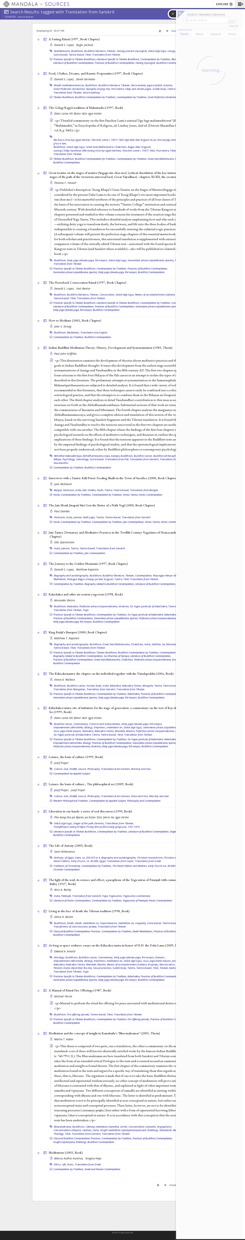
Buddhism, (77, 51)
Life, (64, 1164)
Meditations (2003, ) (65, 1152)
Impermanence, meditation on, (117, 923)
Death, (70, 923)
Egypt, (102, 861)
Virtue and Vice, (139, 796)
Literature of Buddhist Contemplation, (73, 63)
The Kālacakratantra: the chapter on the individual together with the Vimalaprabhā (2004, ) (111, 673)
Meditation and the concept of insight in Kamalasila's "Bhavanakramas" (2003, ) (104, 1033)
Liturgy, (171, 51)
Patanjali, (66, 896)
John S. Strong (62, 326)
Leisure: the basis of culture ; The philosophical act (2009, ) (91, 784)
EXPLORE (224, 4)
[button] (240, 4)
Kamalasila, (165, 1130)
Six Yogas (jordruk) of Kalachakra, (149, 606)
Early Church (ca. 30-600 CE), (164, 866)
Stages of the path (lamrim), (89, 823)
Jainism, (78, 517)
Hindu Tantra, (130, 494)
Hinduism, (69, 490)
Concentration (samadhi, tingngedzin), (150, 1126)
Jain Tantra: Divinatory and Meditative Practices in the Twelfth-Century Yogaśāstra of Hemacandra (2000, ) (122, 534)
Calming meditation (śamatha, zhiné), (107, 1126)
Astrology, (59, 957)
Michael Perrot (63, 996)
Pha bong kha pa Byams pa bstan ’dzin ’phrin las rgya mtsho (91, 817)
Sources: (11, 17)
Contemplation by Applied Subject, (107, 800)
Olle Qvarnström (64, 542)
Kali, (84, 490)
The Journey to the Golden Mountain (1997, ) (88, 563)
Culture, (58, 769)
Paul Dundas (62, 511)
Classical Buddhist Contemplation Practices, (77, 931)
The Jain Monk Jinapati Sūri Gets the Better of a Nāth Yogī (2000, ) (102, 505)
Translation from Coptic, (120, 861)
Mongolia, (148, 685)
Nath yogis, (89, 517)
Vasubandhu (61, 463)
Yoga (85, 610)
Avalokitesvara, (62, 51)
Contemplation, (144, 575)
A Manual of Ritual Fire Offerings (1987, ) (80, 990)
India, (78, 490)
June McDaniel (63, 484)
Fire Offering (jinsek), (138, 1019)
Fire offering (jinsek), (78, 1014)
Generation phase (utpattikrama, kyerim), (151, 260)
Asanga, (115, 456)
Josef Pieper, (62, 790)
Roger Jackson (84, 45)
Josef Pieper (61, 763)
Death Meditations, (142, 931)
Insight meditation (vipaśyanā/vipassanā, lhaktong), (129, 1130)
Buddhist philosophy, (165, 456)
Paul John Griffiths (65, 353)
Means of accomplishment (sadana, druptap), (161, 294)
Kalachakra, (170, 614)
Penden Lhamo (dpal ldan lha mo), (73, 968)
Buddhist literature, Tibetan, (100, 51)
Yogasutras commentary (136, 896)
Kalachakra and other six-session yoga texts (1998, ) (86, 594)
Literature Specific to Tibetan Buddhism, (118, 59)
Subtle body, (160, 89)
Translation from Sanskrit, (144, 459)
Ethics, (57, 1164)
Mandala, (120, 731)
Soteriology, (82, 459)
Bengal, (58, 490)
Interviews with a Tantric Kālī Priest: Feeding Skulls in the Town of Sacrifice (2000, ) (113, 478)
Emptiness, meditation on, (108, 727)
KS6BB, (73, 769)
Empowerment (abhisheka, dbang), (73, 727)
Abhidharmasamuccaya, (96, 456)
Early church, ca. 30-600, (85, 861)
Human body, (94, 685)
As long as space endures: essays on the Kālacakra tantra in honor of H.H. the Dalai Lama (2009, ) (116, 945)
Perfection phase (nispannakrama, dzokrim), (104, 606)
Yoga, (105, 896)
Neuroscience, (167, 964)
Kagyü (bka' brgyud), (139, 147)
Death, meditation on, (87, 923)
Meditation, (73, 332)
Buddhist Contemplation (169, 63)
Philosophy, (93, 769)
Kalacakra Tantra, (132, 685)
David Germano (85, 79)
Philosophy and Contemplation (144, 800)
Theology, (59, 1133)
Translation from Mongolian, (70, 689)
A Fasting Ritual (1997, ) (74, 39)
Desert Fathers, (62, 861)
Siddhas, (157, 644)
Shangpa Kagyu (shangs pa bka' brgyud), (90, 579)
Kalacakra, (73, 606)
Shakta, (92, 490)
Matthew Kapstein (87, 569)
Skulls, (100, 490)
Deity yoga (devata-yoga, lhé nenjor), (87, 260)
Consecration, (107, 294)
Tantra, (109, 490)
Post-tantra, (117, 89)
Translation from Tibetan (106, 54)
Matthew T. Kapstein (66, 638)
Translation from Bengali (144, 490)
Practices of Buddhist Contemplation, (115, 63)
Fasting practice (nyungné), (132, 51)
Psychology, (69, 459)
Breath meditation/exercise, (69, 85)
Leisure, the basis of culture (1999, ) (76, 757)
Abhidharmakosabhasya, (68, 456)
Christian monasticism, (150, 857)
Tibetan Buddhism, (63, 97)
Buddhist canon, (143, 456)
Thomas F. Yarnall (65, 183)
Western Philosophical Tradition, (70, 800)
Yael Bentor (83, 288)
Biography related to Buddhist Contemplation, (109, 584)
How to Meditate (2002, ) (75, 320)
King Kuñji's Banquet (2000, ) (78, 632)
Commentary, (81, 724)
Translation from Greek (148, 861)
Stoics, (70, 1164)
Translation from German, (115, 769)
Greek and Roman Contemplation (102, 1169)
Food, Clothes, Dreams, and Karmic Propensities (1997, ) (96, 73)
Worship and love (141, 769)
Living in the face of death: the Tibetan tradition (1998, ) (89, 911)
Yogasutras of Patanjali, (135, 900)
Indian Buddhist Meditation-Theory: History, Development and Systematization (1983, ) (110, 347)
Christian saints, (173, 857)
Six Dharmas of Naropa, (175, 644)
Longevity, (141, 923)
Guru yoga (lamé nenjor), (68, 731)
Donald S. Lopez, (64, 45)
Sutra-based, (61, 54)
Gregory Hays (93, 1158)
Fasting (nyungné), (146, 63)
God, (66, 769)
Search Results (25, 17)
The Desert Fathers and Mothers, (130, 866)
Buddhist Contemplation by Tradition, (95, 97)
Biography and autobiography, (71, 575)
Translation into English (93, 332)
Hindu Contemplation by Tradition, (72, 494)
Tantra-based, (77, 54)
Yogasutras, (115, 896)
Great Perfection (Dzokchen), (70, 89)
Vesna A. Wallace (64, 679)
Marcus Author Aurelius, (69, 1158)
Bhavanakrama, (63, 1126)
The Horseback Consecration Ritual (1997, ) (87, 282)
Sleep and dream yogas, (138, 89)
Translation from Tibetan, (68, 92)
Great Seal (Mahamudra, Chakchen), (106, 147)
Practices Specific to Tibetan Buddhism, (74, 59)
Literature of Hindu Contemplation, (72, 900)
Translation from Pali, (117, 459)
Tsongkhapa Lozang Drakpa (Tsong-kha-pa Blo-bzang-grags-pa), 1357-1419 (97, 826)
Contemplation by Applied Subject (71, 773)
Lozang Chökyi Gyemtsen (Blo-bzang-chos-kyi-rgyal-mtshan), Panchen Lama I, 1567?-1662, (105, 150)
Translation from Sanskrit (136, 517)
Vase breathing (91, 92)
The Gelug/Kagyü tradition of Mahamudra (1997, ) (86, 108)
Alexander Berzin (64, 600)
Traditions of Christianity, (67, 866)
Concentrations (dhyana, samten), (73, 1130)
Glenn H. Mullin (63, 917)
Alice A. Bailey (62, 889)
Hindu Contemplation (150, 494)
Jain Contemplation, (133, 522)
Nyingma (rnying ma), (98, 89)
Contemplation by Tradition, (155, 59)
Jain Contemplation (94, 553)
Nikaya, (58, 459)
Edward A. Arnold (64, 951)
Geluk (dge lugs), (157, 51)
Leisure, (82, 769)
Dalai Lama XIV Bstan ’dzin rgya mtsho (78, 113)
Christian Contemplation (66, 869)
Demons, (160, 957)
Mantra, (130, 731)
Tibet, (88, 54)
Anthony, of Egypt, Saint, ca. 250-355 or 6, (77, 857)
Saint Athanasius (64, 851)
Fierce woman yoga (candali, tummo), (152, 85)
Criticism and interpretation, (105, 724)
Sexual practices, (102, 968)
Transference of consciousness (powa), (75, 926)
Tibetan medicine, (170, 968)
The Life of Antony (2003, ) (70, 845)
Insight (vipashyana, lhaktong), (70, 1142)
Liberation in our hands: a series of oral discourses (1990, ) (90, 811)
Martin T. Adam (63, 1039)
